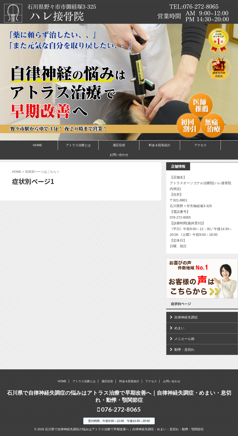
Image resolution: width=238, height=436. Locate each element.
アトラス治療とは (78, 145)
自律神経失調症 (186, 317)
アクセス (200, 145)
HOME (37, 145)
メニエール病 (184, 339)
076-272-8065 (119, 409)
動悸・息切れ (184, 349)
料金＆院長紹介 (159, 145)
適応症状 (119, 145)
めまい (179, 328)
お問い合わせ (119, 154)
